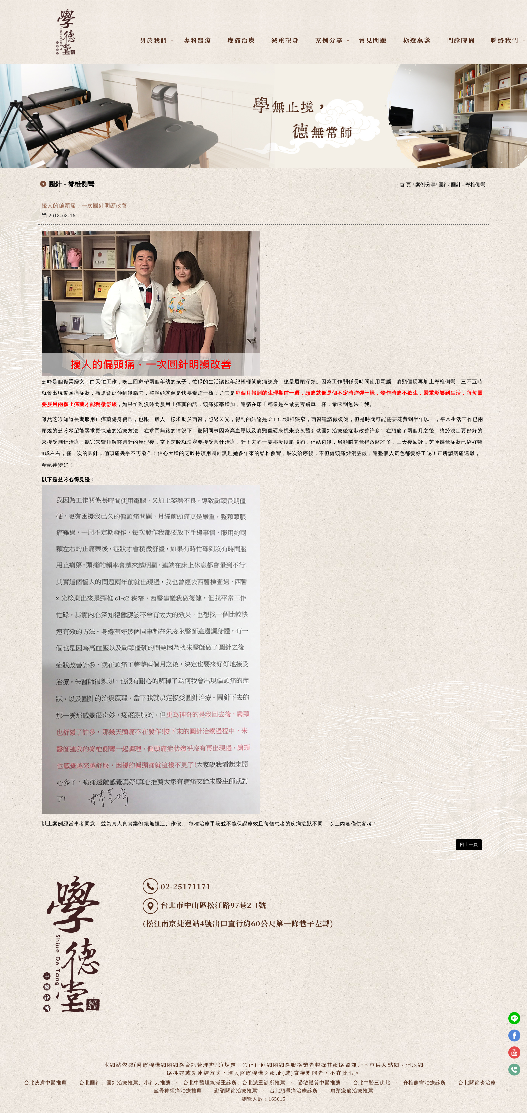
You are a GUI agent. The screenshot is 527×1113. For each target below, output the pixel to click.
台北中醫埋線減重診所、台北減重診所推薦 (234, 1082)
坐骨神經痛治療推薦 (178, 1091)
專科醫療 (198, 40)
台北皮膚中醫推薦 (45, 1082)
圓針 (443, 184)
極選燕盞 (417, 40)
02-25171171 (186, 886)
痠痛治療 (242, 40)
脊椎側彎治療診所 (424, 1082)
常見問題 (373, 40)
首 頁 (405, 184)
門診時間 (461, 40)
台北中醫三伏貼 (372, 1082)
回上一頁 (469, 844)
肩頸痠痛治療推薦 (351, 1091)
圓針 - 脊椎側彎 (468, 184)
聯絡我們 (505, 40)
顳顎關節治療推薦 (235, 1091)
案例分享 (329, 40)
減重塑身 (285, 40)
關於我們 (153, 40)
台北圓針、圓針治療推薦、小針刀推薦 (125, 1082)
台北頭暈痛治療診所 (294, 1091)
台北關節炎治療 (477, 1082)
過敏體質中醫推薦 (319, 1082)
